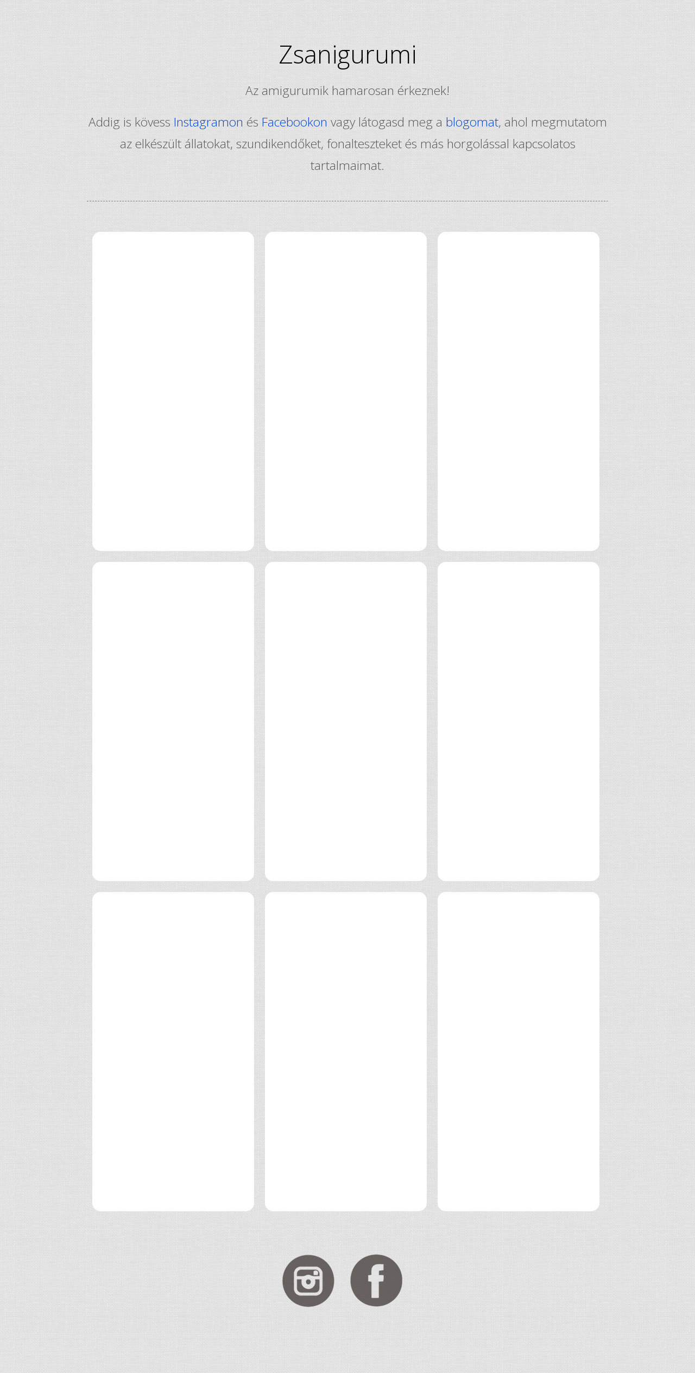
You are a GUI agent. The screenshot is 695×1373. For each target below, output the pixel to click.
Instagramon (208, 121)
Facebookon (294, 121)
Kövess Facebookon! (381, 1281)
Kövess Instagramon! (313, 1281)
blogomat (472, 121)
